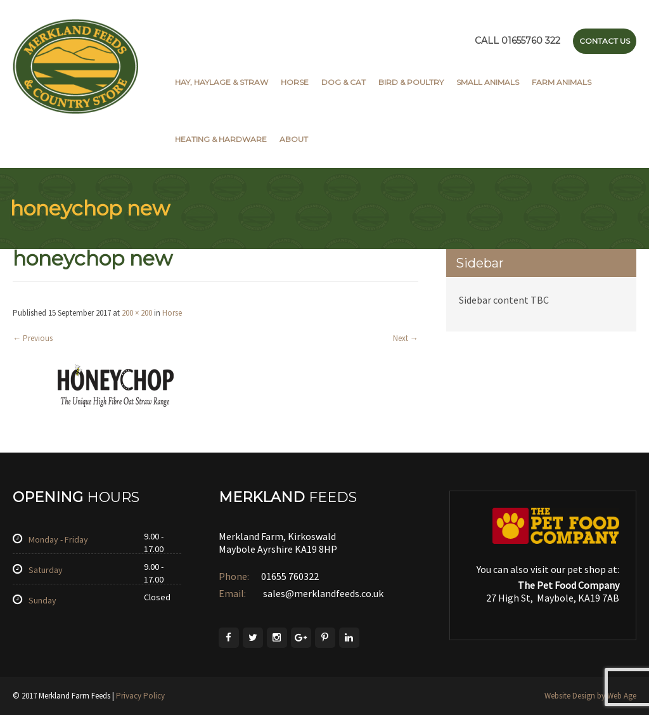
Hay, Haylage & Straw (221, 82)
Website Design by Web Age (590, 695)
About (294, 139)
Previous (33, 338)
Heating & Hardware (221, 139)
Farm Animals (561, 82)
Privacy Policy (140, 695)
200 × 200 (137, 312)
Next (405, 338)
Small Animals (487, 82)
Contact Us (604, 41)
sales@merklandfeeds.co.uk (322, 593)
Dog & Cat (343, 82)
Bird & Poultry (411, 82)
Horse (295, 82)
